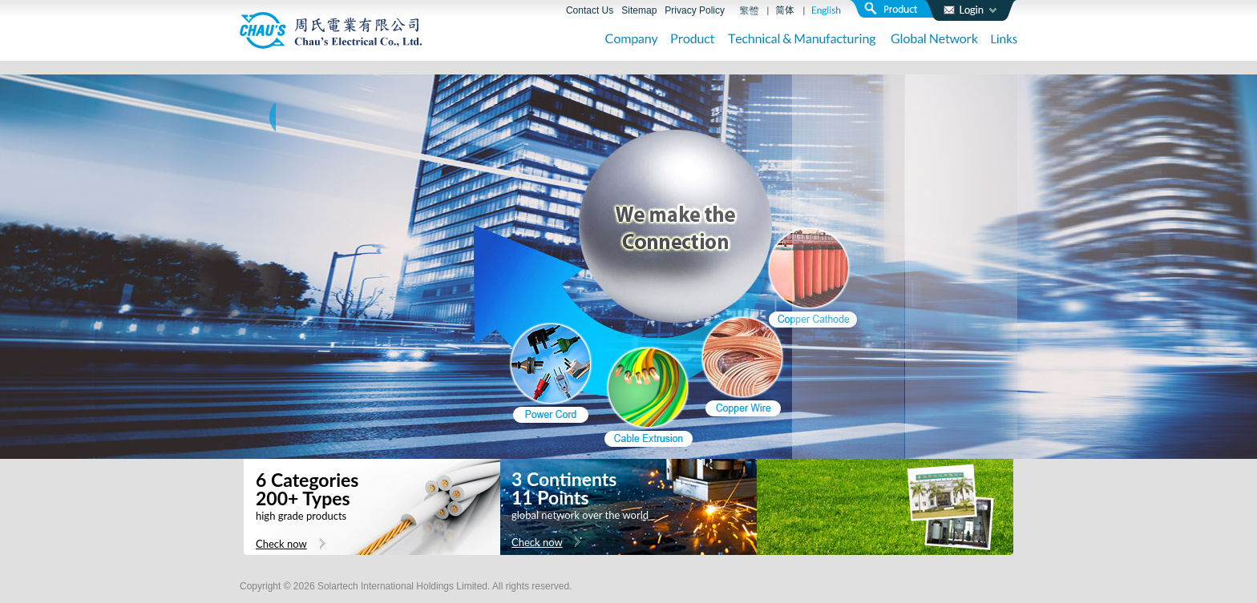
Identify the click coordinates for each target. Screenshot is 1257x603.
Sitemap (639, 10)
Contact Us (589, 10)
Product (693, 40)
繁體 (749, 10)
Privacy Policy (695, 10)
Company (631, 40)
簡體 (785, 10)
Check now (281, 543)
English (826, 10)
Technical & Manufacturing (803, 40)
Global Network (934, 40)
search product (897, 9)
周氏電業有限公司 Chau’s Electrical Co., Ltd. (331, 30)
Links (1004, 40)
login (970, 10)
